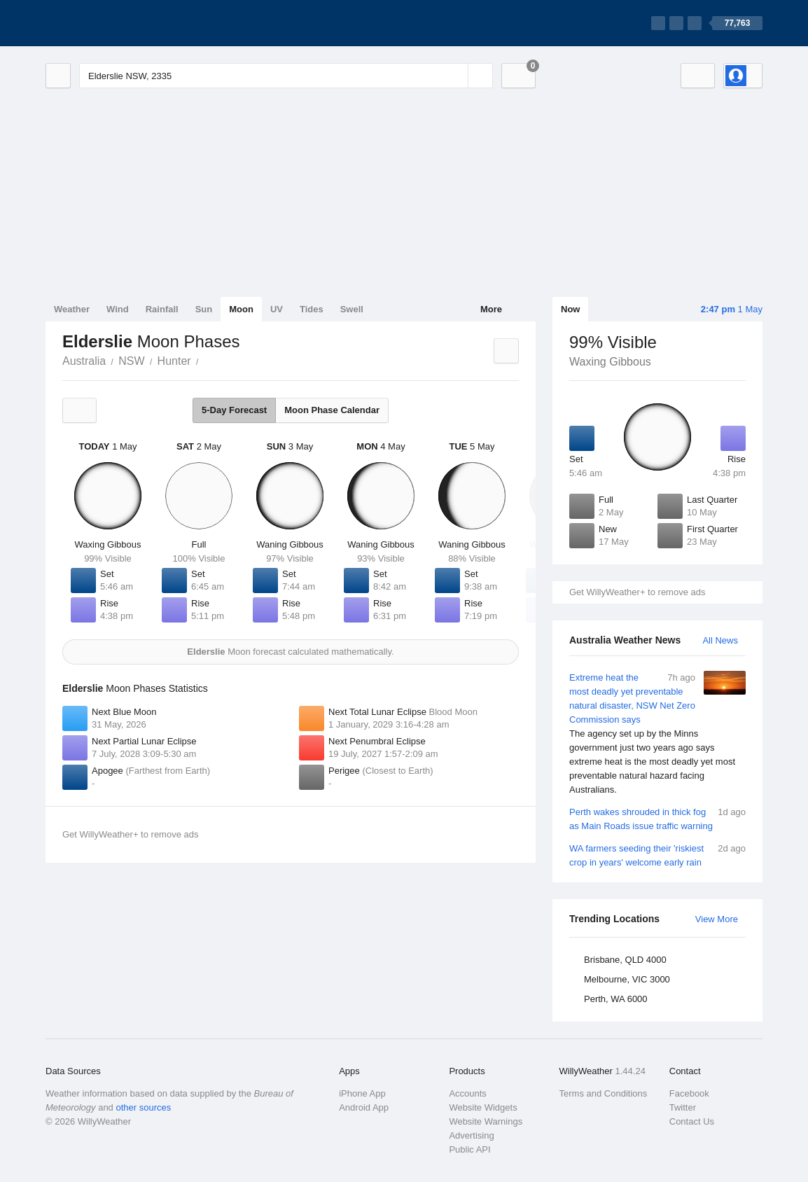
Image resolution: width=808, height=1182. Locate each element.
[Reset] (455, 75)
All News (720, 640)
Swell (351, 309)
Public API (469, 1149)
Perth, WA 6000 (616, 999)
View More (716, 919)
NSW (131, 361)
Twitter (682, 1107)
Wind (117, 309)
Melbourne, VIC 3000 (627, 979)
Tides (311, 309)
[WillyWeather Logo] (111, 23)
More (491, 309)
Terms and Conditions (603, 1093)
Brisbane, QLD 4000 (625, 959)
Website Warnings (485, 1121)
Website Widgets (483, 1107)
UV (276, 309)
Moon (241, 309)
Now (570, 309)
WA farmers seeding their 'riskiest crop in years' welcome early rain (657, 855)
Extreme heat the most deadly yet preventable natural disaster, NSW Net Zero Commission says (657, 734)
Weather (72, 309)
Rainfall (162, 309)
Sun (204, 309)
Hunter (174, 361)
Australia (84, 361)
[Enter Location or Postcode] (286, 75)
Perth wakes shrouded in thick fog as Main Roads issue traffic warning (657, 818)
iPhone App (362, 1093)
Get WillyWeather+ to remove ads (637, 592)
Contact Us (691, 1121)
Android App (364, 1107)
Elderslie (207, 360)
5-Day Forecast (234, 410)
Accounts (467, 1093)
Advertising (471, 1135)
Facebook (689, 1093)
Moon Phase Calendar (331, 410)
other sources (143, 1107)
